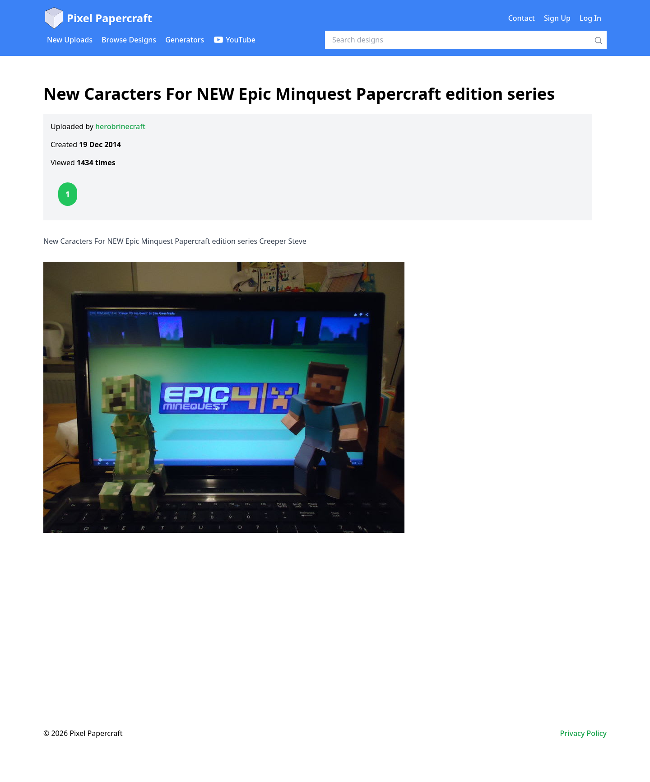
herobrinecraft (120, 126)
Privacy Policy (583, 733)
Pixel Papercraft (97, 18)
